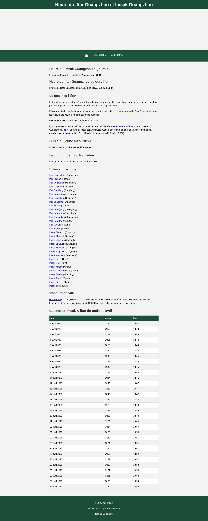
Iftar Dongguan (56, 183)
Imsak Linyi (55, 263)
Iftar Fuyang (55, 225)
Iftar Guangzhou (57, 175)
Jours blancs (117, 55)
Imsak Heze (55, 259)
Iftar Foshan (55, 179)
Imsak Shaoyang (57, 244)
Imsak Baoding (56, 274)
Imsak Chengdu (57, 240)
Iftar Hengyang (56, 194)
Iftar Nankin (55, 228)
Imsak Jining (55, 286)
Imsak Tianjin (56, 278)
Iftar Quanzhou (56, 198)
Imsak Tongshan (57, 251)
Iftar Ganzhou (56, 186)
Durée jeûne (100, 55)
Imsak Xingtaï (56, 267)
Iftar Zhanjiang (56, 190)
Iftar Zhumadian (57, 217)
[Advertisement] (104, 30)
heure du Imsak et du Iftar (120, 126)
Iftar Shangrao (56, 202)
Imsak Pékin (55, 282)
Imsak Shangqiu (57, 248)
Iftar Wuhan (55, 205)
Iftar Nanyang (56, 221)
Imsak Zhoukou (57, 232)
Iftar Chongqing (57, 209)
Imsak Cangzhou (57, 270)
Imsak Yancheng (57, 255)
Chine (65, 130)
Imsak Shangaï (57, 236)
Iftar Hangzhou (56, 213)
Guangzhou (55, 299)
